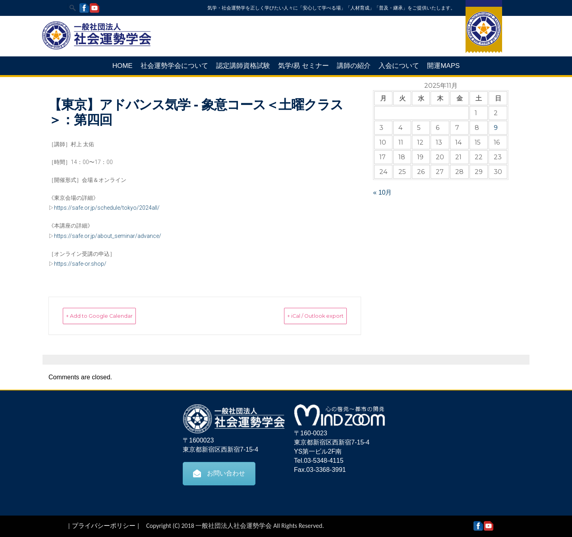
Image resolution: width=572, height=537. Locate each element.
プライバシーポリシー (103, 525)
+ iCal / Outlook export (301, 315)
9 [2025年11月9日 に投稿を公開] (496, 127)
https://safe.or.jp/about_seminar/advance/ (107, 236)
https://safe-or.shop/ (80, 264)
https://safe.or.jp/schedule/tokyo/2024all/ (107, 208)
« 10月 (382, 192)
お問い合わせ (219, 473)
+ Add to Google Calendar (113, 315)
